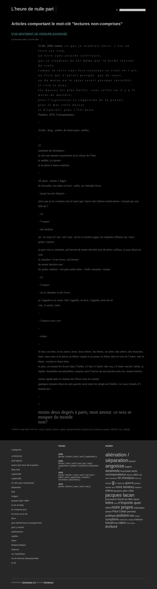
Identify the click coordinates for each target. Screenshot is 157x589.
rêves (13, 540)
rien (120, 429)
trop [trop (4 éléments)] (116, 523)
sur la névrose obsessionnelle (25, 558)
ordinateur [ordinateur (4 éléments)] (139, 507)
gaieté (63, 429)
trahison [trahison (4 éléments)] (138, 519)
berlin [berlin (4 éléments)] (134, 471)
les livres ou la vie (19, 514)
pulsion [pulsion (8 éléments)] (123, 515)
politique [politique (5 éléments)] (110, 515)
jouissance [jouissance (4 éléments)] (111, 499)
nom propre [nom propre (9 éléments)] (122, 507)
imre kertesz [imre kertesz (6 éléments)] (125, 487)
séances (15, 549)
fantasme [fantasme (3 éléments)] (113, 478)
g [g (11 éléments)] (113, 482)
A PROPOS (16, 456)
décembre (93, 466)
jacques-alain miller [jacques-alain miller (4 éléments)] (124, 490)
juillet (60, 477)
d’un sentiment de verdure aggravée (39, 33)
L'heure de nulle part (32, 9)
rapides (14, 536)
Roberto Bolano (18, 545)
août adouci (16, 461)
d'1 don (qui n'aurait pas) (22, 483)
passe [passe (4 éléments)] (108, 511)
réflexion (114, 429)
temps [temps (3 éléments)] (131, 520)
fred (13, 492)
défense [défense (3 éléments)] (130, 475)
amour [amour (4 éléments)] (132, 461)
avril (82, 456)
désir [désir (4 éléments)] (136, 474)
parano (106, 429)
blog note (25, 429)
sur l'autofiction (18, 554)
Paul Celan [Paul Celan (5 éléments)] (119, 511)
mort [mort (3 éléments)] (115, 503)
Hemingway (27, 582)
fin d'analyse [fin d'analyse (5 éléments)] (126, 477)
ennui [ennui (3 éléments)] (107, 478)
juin (84, 463)
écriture (56, 429)
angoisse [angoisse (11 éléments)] (114, 466)
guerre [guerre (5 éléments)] (129, 483)
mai (79, 463)
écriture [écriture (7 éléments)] (111, 526)
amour (42, 429)
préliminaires (17, 532)
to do (13, 563)
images (14, 496)
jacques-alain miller (20, 500)
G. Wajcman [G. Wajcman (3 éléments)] (120, 483)
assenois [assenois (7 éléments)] (112, 471)
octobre (73, 466)
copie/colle (16, 474)
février (69, 456)
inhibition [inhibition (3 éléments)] (138, 487)
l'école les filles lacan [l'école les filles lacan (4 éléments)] (128, 499)
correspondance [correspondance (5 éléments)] (115, 474)
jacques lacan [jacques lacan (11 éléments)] (119, 495)
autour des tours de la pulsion (25, 465)
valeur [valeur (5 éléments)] (122, 522)
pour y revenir (17, 527)
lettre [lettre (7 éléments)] (109, 503)
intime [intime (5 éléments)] (109, 490)
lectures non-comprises (92, 429)
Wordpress (48, 582)
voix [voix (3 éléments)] (128, 523)
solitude (126, 429)
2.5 (34, 582)
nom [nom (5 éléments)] (108, 507)
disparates (16, 487)
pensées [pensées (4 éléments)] (131, 511)
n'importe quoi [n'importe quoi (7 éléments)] (129, 503)
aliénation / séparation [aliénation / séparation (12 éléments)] (117, 457)
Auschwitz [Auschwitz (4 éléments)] (125, 471)
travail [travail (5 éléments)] (109, 522)
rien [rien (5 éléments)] (132, 515)
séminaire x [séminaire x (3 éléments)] (123, 520)
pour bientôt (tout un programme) (26, 523)
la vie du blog (17, 505)
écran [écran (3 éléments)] (132, 523)
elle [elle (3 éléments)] (140, 475)
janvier (61, 456)
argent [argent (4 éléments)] (128, 466)
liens (13, 518)
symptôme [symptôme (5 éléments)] (112, 519)
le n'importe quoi (18, 509)
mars (76, 456)
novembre (83, 466)
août (89, 463)
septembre (90, 456)
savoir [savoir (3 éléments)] (137, 516)
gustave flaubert (74, 429)
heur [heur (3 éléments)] (113, 487)
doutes (49, 429)
